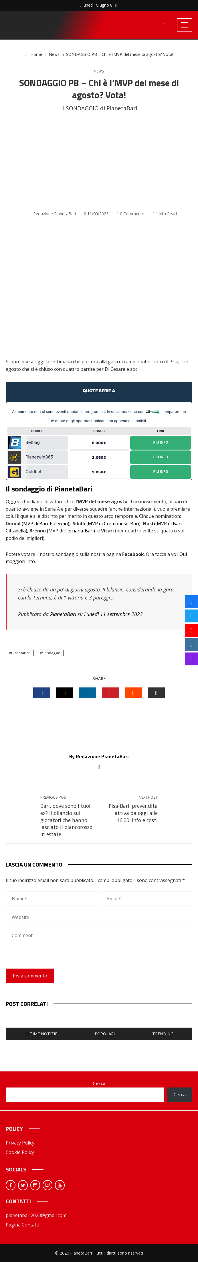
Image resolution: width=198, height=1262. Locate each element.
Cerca (99, 1083)
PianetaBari (63, 614)
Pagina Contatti (22, 1225)
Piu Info (160, 442)
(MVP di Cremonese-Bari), (114, 523)
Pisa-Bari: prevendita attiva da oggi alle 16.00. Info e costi (131, 809)
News (99, 71)
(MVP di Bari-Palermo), (46, 523)
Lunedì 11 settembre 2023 (113, 614)
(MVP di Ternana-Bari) (71, 531)
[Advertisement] (99, 161)
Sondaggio (51, 652)
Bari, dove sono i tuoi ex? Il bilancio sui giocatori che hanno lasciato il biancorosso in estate (66, 816)
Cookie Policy (20, 1152)
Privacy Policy (20, 1143)
